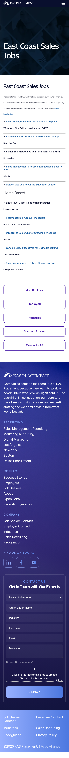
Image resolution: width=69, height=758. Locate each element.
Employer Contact (16, 533)
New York (10, 456)
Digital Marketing (15, 446)
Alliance (54, 753)
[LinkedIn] (9, 569)
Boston (8, 462)
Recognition (12, 549)
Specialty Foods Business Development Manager (33, 136)
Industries (34, 321)
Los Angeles (12, 451)
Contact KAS (34, 351)
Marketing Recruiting (18, 440)
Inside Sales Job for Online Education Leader (31, 184)
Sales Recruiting (15, 543)
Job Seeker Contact (18, 527)
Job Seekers (34, 291)
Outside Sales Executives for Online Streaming (32, 248)
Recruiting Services (17, 511)
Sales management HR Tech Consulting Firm (30, 263)
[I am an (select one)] (34, 604)
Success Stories (34, 336)
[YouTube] (34, 569)
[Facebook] (21, 569)
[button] (63, 3)
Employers (34, 306)
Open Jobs (11, 505)
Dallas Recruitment (17, 467)
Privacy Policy (46, 741)
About (8, 500)
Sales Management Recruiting (25, 435)
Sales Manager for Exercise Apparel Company (31, 121)
